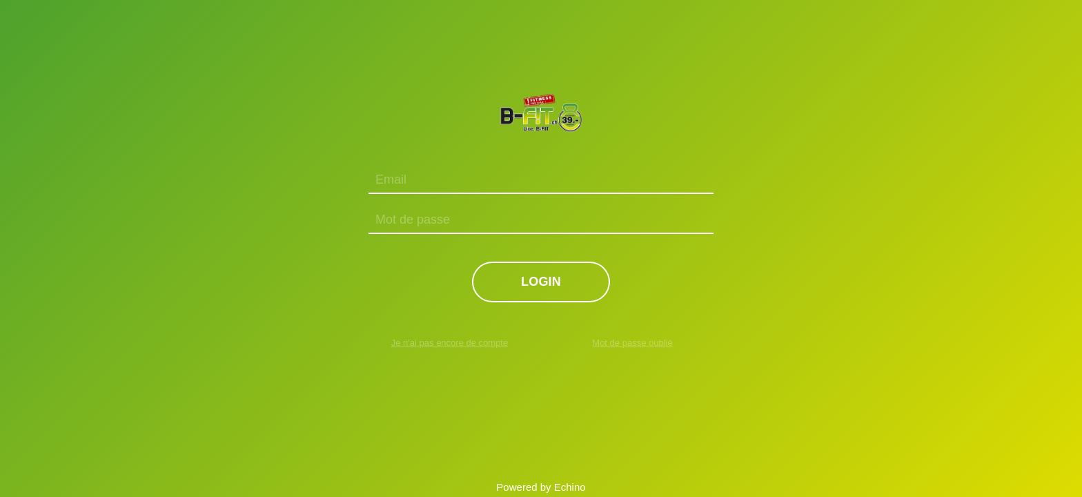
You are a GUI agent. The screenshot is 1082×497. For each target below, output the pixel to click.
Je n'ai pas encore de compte (449, 343)
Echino (570, 487)
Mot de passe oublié (632, 343)
